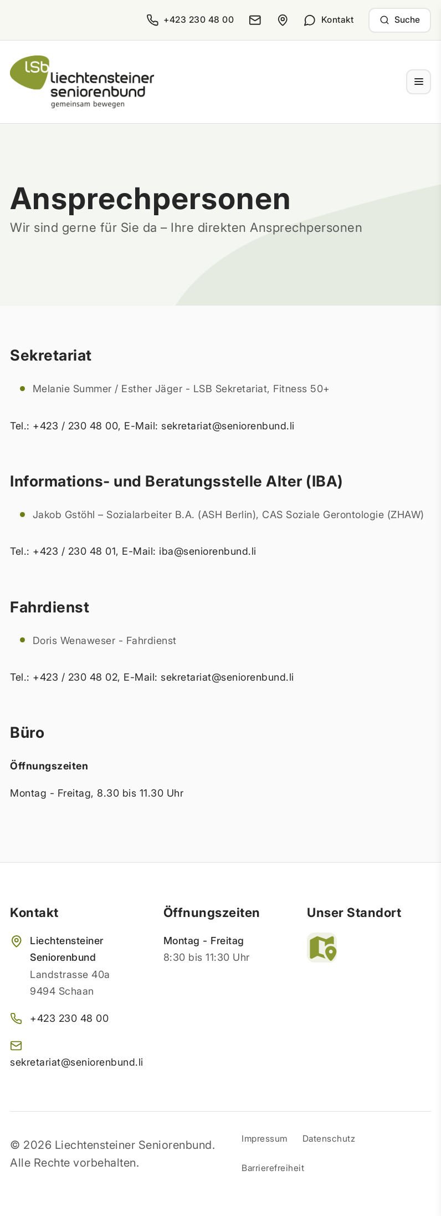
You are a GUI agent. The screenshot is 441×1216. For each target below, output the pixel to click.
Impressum (265, 1138)
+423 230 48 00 (69, 1018)
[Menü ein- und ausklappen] (418, 81)
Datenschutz (329, 1138)
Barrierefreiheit (273, 1168)
